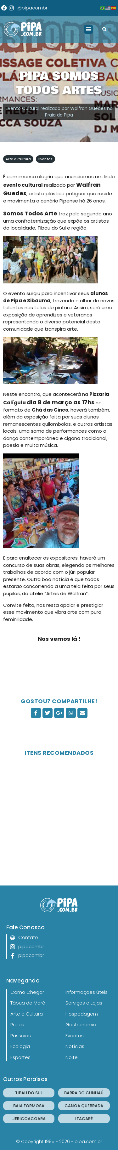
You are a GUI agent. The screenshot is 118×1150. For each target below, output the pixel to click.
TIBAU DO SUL (28, 1093)
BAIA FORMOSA (28, 1106)
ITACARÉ (84, 1119)
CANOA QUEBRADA (84, 1106)
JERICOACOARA (29, 1119)
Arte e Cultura (18, 159)
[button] (88, 29)
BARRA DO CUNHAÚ (84, 1093)
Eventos (45, 159)
